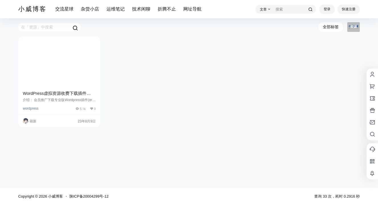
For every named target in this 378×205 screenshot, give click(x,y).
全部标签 (331, 26)
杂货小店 (90, 9)
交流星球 (64, 9)
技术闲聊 (141, 9)
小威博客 (55, 196)
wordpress (30, 108)
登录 (327, 9)
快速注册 (349, 9)
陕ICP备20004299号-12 (88, 196)
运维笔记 (115, 9)
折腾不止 (167, 9)
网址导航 (192, 9)
